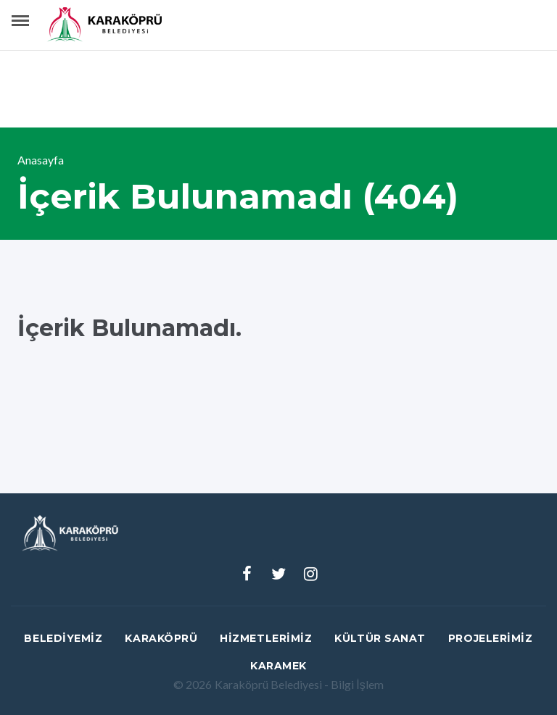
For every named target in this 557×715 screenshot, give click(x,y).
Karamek (278, 665)
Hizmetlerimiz (266, 638)
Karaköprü (161, 638)
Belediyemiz (63, 638)
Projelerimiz (490, 638)
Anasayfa (40, 160)
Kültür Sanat (380, 638)
